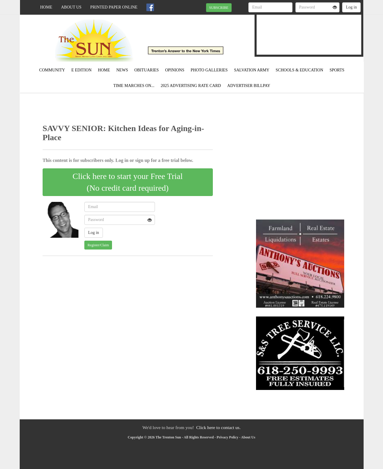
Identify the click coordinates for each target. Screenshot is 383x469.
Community (52, 70)
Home (46, 7)
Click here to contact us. (218, 427)
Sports (337, 70)
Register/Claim (98, 245)
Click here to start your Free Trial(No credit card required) (128, 182)
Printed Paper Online (114, 7)
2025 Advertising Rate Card (191, 85)
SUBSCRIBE (218, 8)
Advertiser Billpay (248, 85)
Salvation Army (251, 70)
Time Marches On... (134, 85)
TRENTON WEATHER (309, 31)
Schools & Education (299, 70)
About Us (71, 7)
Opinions (174, 70)
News (122, 70)
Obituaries (146, 70)
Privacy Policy (227, 437)
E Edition (81, 70)
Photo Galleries (209, 70)
